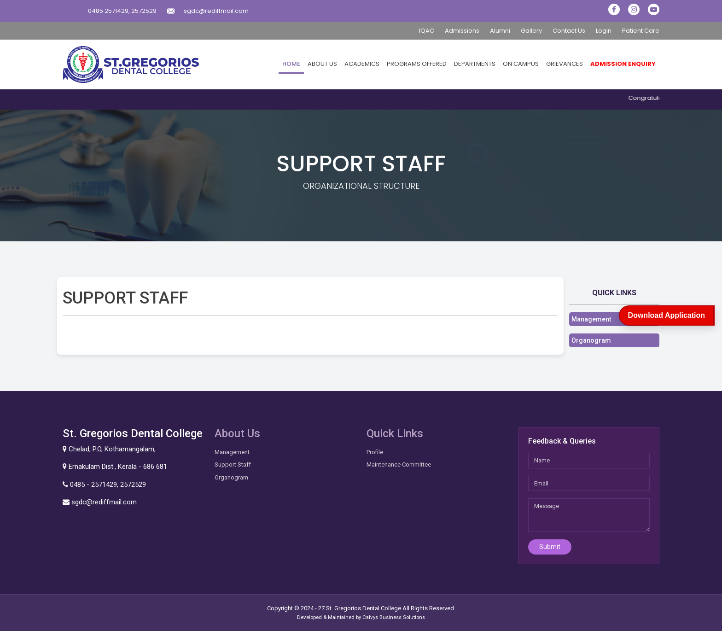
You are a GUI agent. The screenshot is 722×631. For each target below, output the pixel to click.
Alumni (500, 30)
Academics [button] (361, 63)
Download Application (666, 315)
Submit (549, 546)
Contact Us (569, 30)
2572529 (144, 10)
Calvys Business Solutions (393, 617)
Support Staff (233, 464)
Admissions (462, 30)
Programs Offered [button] (417, 63)
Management (591, 319)
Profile (375, 452)
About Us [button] (322, 63)
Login (603, 30)
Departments (474, 63)
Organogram (591, 340)
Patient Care (640, 30)
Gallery (531, 30)
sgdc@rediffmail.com (216, 10)
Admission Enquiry (623, 63)
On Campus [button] (521, 63)
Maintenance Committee (399, 464)
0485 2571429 (108, 10)
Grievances (564, 63)
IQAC (426, 30)
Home (291, 63)
